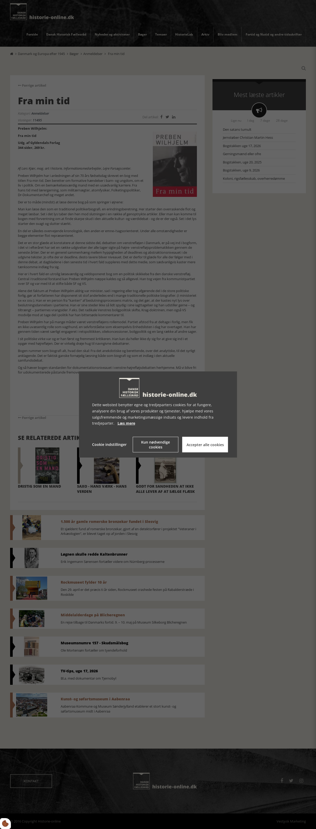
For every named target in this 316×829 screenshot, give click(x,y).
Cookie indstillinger (109, 444)
